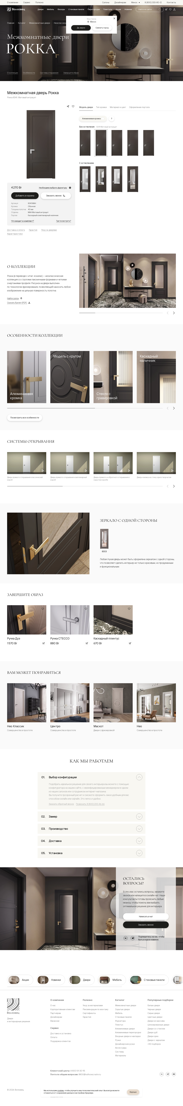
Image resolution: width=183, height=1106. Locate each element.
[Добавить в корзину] (43, 643)
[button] (26, 377)
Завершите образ (71, 73)
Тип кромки (101, 107)
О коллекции (12, 73)
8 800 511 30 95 (78, 1071)
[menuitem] (40, 9)
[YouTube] (174, 1074)
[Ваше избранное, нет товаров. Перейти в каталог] (170, 9)
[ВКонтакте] (126, 938)
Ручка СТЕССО (60, 638)
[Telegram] (133, 938)
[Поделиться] (68, 106)
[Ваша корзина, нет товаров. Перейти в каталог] (166, 9)
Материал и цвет (118, 107)
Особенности (29, 73)
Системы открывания (49, 73)
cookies (60, 1090)
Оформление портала (139, 107)
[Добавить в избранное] (73, 106)
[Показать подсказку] (111, 118)
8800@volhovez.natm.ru (90, 1074)
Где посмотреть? (63, 221)
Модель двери (86, 107)
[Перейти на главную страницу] (16, 9)
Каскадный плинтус (106, 638)
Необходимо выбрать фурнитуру (53, 188)
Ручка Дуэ (13, 638)
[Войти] (174, 9)
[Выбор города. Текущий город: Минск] (135, 2)
